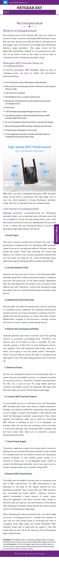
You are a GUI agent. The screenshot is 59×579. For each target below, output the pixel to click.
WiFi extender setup (34, 70)
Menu (6, 12)
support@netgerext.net (18, 2)
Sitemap (41, 554)
